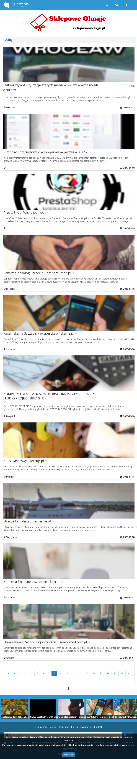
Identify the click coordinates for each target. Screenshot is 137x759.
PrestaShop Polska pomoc (24, 212)
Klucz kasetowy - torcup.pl (24, 461)
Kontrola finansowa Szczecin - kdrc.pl (32, 581)
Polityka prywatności (81, 727)
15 (101, 673)
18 (122, 673)
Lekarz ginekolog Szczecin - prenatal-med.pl (37, 273)
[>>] (128, 673)
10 (66, 673)
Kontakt (98, 727)
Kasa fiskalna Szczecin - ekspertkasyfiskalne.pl (39, 333)
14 (94, 673)
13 (87, 673)
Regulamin (63, 727)
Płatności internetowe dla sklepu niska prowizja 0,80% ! (46, 152)
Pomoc (52, 727)
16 (108, 673)
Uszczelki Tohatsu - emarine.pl (27, 521)
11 (73, 673)
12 (80, 673)
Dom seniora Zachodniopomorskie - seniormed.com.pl (45, 642)
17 (115, 673)
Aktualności (41, 727)
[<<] (9, 673)
